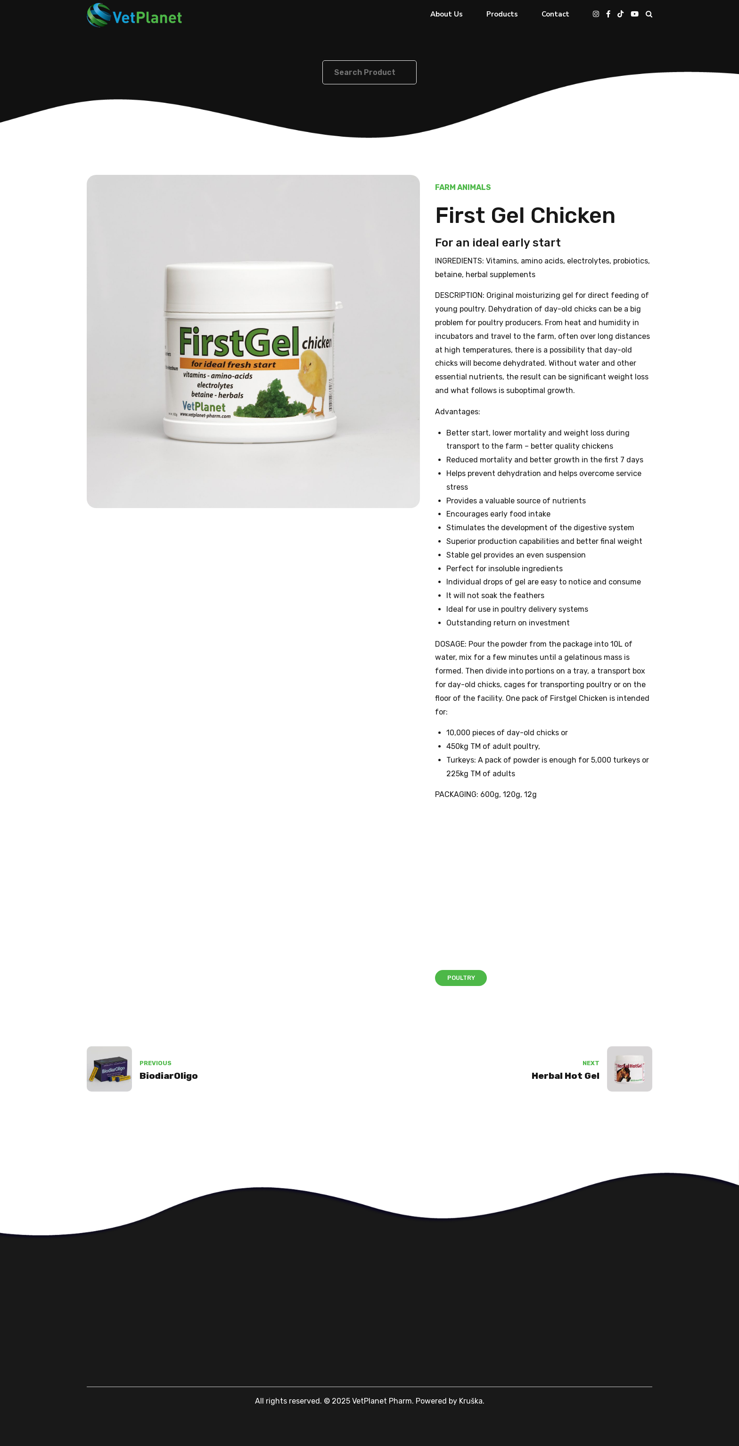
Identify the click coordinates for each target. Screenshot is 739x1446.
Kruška (471, 1401)
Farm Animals (463, 187)
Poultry (461, 977)
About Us (446, 14)
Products (502, 14)
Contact (555, 14)
